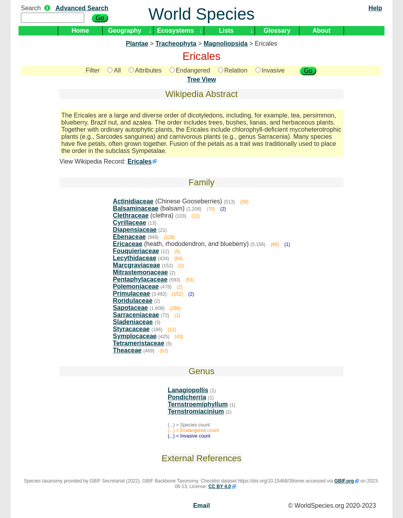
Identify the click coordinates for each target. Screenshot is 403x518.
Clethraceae (131, 215)
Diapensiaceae (135, 229)
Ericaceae (127, 243)
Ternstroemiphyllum (198, 404)
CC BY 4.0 (220, 486)
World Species (201, 14)
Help (375, 8)
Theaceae (127, 350)
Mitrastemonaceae (140, 272)
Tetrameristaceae (138, 343)
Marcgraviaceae (136, 265)
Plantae (137, 43)
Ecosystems (175, 30)
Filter (93, 70)
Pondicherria (187, 397)
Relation (233, 70)
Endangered (190, 70)
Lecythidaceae (134, 258)
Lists (226, 30)
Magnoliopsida (225, 43)
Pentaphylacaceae (140, 279)
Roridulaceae (132, 300)
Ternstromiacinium (196, 411)
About (321, 30)
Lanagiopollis (188, 390)
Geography (124, 30)
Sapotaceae (130, 307)
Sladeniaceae (133, 322)
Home (80, 30)
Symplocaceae (135, 336)
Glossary (277, 30)
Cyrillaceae (129, 222)
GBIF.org (344, 481)
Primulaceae (131, 293)
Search (31, 8)
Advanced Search (81, 8)
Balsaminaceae (136, 208)
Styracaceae (131, 329)
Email (201, 505)
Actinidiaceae (133, 201)
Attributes (145, 70)
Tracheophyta (175, 43)
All (114, 70)
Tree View (201, 79)
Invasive (270, 70)
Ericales (140, 161)
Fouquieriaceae (136, 251)
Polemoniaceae (136, 286)
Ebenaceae (129, 236)
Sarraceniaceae (136, 314)
